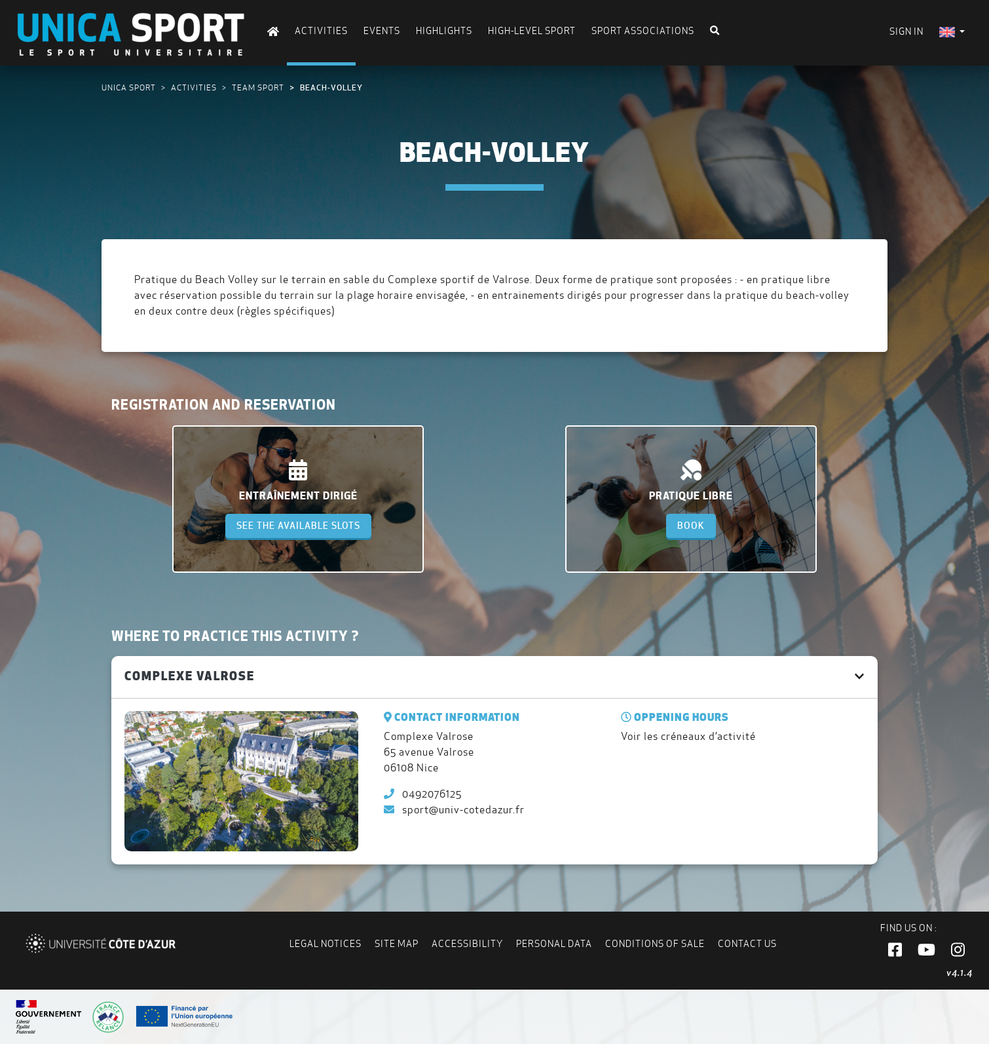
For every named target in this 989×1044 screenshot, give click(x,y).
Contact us (747, 944)
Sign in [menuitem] (906, 31)
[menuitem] (952, 31)
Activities (194, 87)
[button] (895, 950)
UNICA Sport (129, 87)
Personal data (554, 944)
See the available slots (298, 526)
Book (691, 526)
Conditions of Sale (655, 944)
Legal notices (325, 944)
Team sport (258, 87)
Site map (397, 944)
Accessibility (467, 944)
